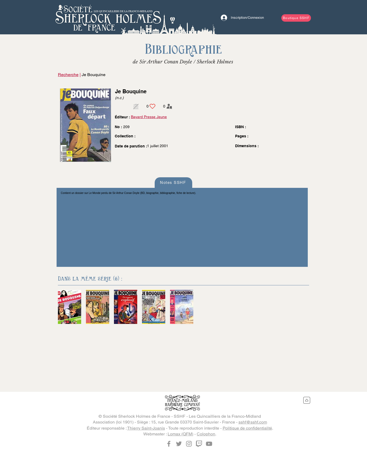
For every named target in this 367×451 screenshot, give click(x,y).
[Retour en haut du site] (306, 400)
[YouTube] (209, 444)
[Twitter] (179, 444)
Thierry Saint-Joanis (146, 428)
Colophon (206, 433)
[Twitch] (199, 444)
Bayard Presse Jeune (149, 117)
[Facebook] (169, 444)
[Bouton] (108, 17)
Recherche (68, 74)
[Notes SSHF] (173, 182)
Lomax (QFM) (180, 433)
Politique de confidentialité (247, 428)
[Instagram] (189, 444)
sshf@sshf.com (252, 422)
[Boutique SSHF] (296, 18)
